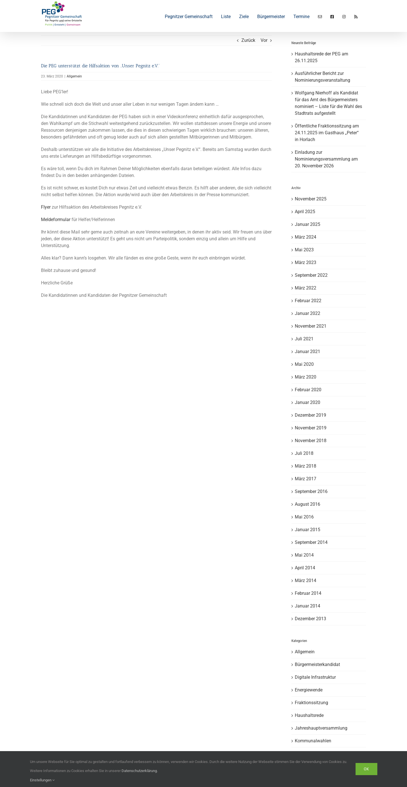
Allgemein (74, 76)
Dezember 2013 (310, 618)
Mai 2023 (304, 249)
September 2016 (311, 491)
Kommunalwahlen (313, 740)
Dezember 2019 (310, 415)
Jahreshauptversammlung (321, 728)
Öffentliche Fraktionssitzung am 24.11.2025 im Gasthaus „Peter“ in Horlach (327, 132)
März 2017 (305, 478)
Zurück (248, 40)
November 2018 (310, 440)
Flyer (46, 207)
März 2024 (305, 237)
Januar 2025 (307, 224)
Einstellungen (42, 780)
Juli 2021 (304, 338)
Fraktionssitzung (311, 702)
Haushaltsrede (309, 715)
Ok (366, 768)
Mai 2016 (304, 517)
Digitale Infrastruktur (315, 677)
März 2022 (305, 288)
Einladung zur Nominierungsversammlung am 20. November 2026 (326, 159)
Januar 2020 (307, 402)
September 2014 (311, 542)
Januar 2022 (307, 313)
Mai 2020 (304, 364)
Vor (264, 40)
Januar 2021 (307, 351)
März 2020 (305, 377)
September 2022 (311, 275)
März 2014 (305, 580)
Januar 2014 (307, 606)
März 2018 (305, 466)
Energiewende (308, 690)
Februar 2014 (308, 593)
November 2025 (310, 199)
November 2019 (310, 428)
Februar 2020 (308, 389)
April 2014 (305, 567)
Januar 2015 (307, 529)
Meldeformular (55, 219)
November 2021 (310, 326)
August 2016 (307, 504)
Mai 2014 (304, 555)
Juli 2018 (304, 453)
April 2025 (305, 211)
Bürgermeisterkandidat (317, 664)
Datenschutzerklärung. (140, 771)
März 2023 (305, 262)
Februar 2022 (308, 300)
